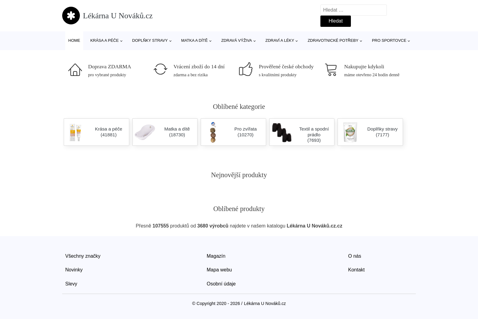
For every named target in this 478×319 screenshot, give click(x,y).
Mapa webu (219, 269)
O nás (354, 256)
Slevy (71, 283)
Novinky (74, 269)
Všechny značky (83, 256)
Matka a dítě (194, 40)
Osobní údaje (221, 283)
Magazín (216, 256)
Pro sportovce (389, 40)
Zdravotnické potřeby (333, 40)
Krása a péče (104, 40)
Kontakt (356, 269)
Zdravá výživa (236, 40)
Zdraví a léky (280, 40)
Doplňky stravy (150, 40)
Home (74, 40)
